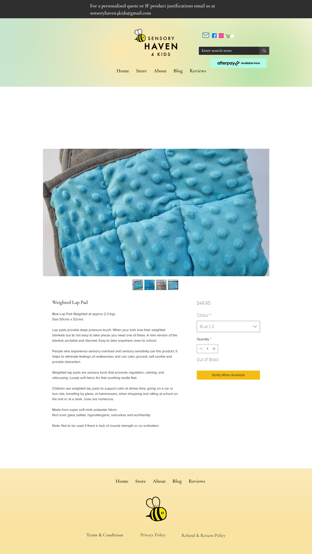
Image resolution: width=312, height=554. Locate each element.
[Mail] (205, 35)
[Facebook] (214, 35)
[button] (230, 36)
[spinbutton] (207, 348)
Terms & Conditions (104, 535)
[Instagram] (221, 35)
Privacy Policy (153, 535)
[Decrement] (200, 348)
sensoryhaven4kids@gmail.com (120, 13)
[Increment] (214, 348)
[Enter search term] (225, 51)
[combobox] (228, 326)
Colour (204, 315)
